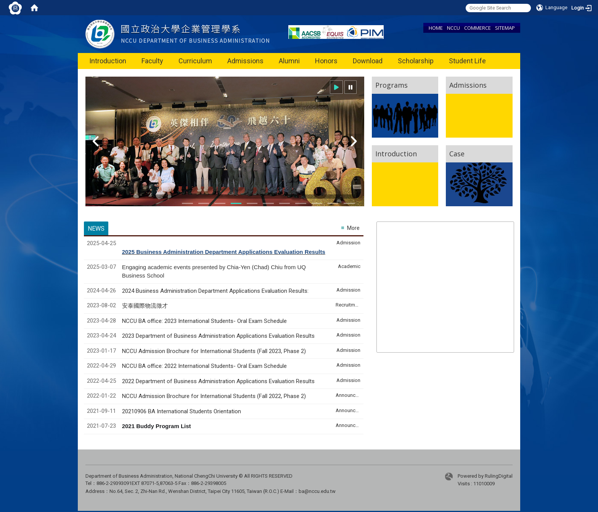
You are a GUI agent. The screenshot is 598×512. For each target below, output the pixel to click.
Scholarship (416, 61)
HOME (436, 27)
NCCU (453, 27)
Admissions (245, 61)
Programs (391, 85)
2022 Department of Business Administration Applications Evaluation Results (218, 381)
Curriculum (195, 61)
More (353, 228)
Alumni (289, 61)
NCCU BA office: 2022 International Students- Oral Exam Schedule (204, 366)
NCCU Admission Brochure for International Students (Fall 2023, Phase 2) (214, 351)
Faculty (152, 61)
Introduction (107, 61)
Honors (326, 61)
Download (368, 61)
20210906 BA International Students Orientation (181, 411)
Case (457, 153)
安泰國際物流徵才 (145, 305)
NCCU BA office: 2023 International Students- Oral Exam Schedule (204, 321)
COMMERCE (477, 27)
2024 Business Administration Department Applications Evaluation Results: (215, 290)
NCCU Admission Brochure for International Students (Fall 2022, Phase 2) (214, 396)
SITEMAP (505, 27)
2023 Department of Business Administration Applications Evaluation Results (218, 335)
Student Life (467, 61)
